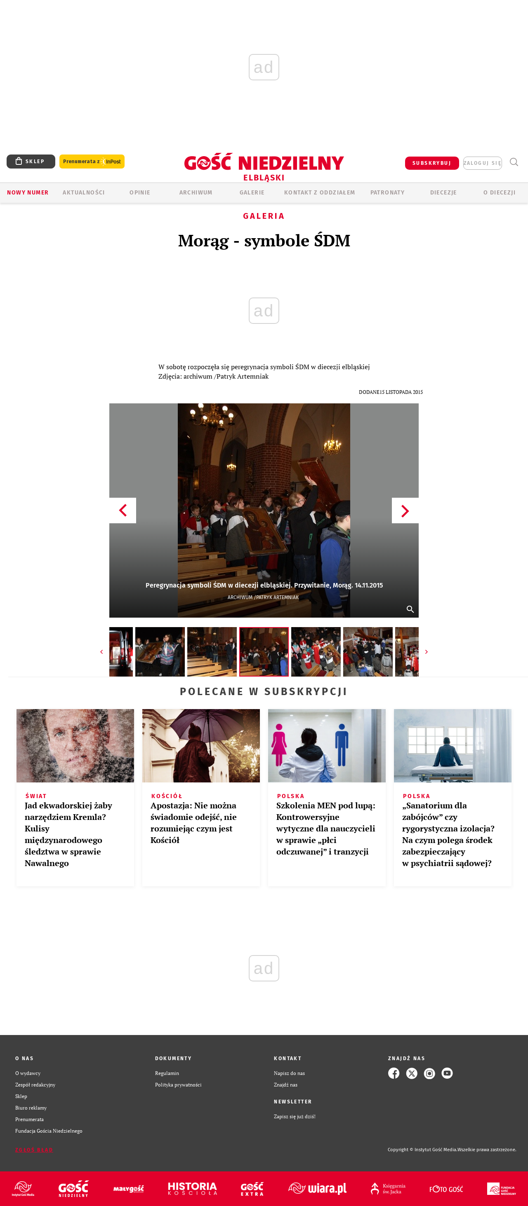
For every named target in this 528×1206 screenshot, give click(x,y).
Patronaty (387, 192)
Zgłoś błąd (34, 1150)
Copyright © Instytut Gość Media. (422, 1149)
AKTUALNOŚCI (84, 192)
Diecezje (443, 192)
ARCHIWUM (196, 192)
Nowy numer (28, 192)
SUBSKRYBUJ (431, 163)
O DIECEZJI (499, 192)
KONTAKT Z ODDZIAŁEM (320, 192)
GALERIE (252, 192)
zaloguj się (483, 163)
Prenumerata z (92, 161)
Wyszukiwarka (513, 162)
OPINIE (140, 192)
